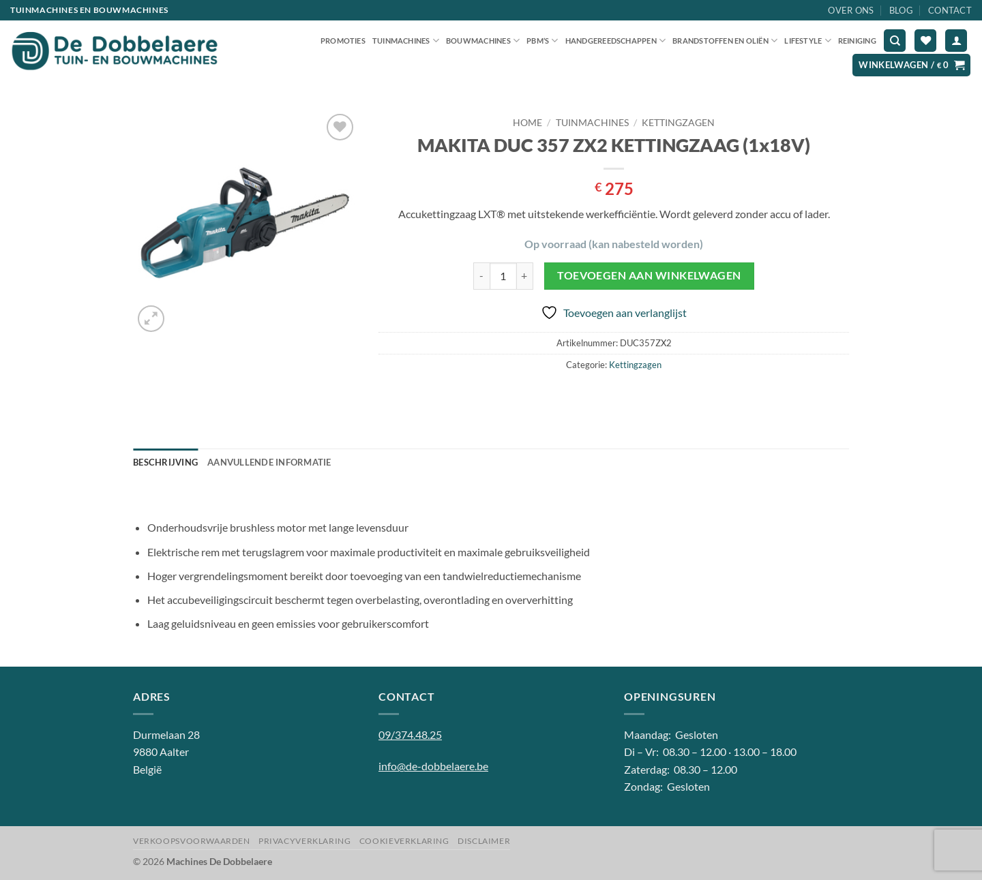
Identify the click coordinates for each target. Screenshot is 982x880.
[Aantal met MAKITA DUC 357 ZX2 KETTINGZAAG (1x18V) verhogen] (525, 276)
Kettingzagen (678, 122)
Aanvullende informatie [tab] (269, 462)
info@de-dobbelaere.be (433, 765)
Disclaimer (484, 841)
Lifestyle (807, 40)
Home (527, 122)
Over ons (851, 10)
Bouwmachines (483, 40)
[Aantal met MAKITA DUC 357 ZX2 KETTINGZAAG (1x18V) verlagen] (481, 276)
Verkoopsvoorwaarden (191, 841)
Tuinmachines (405, 40)
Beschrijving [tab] (165, 462)
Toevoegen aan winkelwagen (649, 275)
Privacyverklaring (304, 841)
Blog (901, 10)
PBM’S (542, 40)
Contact (950, 10)
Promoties (343, 40)
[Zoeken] (895, 40)
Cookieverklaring (404, 841)
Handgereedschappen (615, 40)
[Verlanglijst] (925, 40)
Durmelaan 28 (166, 734)
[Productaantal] (503, 276)
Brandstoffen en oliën (724, 40)
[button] (956, 40)
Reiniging (857, 40)
